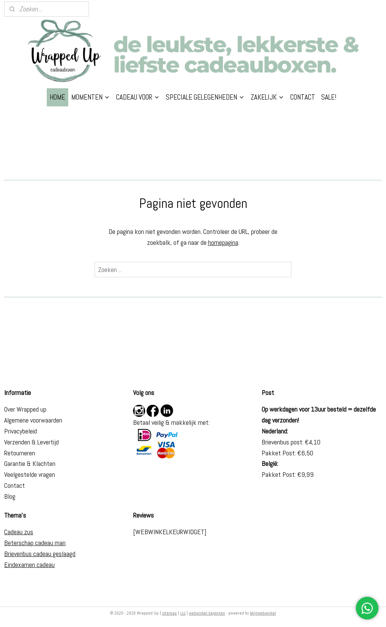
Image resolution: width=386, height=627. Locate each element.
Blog (9, 496)
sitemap (169, 613)
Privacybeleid (20, 431)
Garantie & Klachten (29, 463)
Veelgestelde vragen (29, 474)
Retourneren (19, 453)
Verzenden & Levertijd (31, 442)
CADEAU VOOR (138, 97)
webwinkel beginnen (207, 613)
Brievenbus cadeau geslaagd (39, 553)
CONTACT (302, 97)
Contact (14, 485)
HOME (57, 97)
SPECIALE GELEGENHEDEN (205, 97)
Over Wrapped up (25, 409)
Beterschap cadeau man (35, 542)
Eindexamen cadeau (29, 564)
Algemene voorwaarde (31, 420)
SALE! (328, 97)
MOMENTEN (90, 97)
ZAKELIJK (267, 97)
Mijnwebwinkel (263, 613)
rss (182, 613)
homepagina (223, 242)
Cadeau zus (18, 531)
